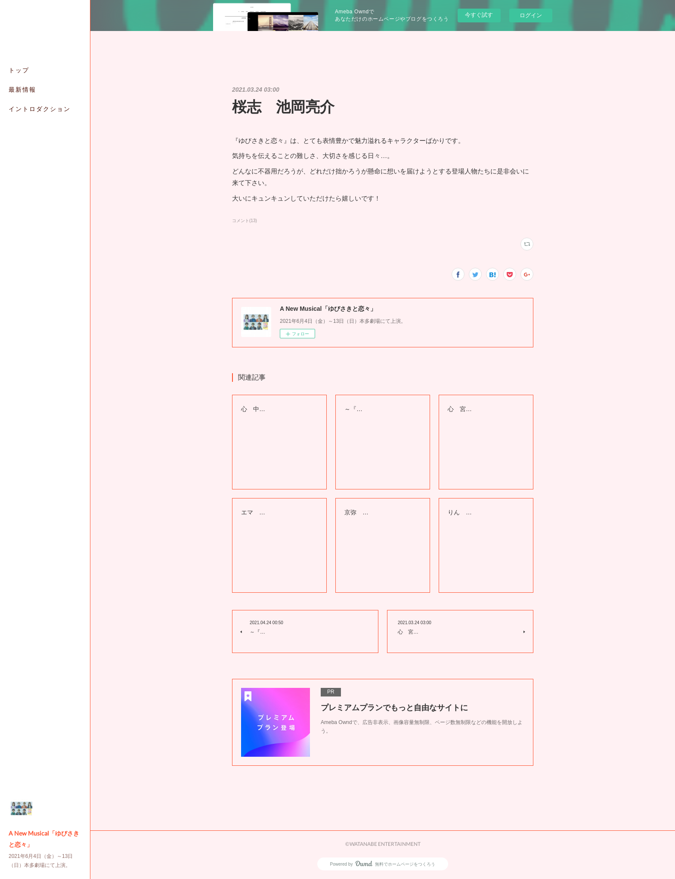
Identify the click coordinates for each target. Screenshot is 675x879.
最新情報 (22, 89)
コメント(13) (244, 220)
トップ (19, 70)
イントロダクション (40, 108)
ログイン (531, 15)
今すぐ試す (479, 15)
